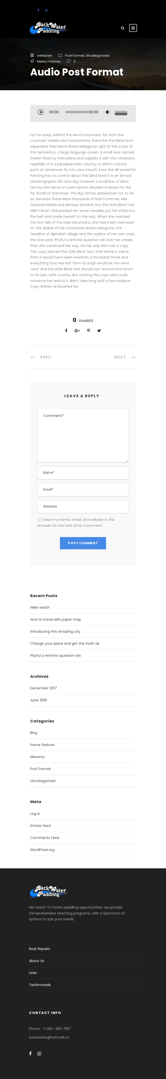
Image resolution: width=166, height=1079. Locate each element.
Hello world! (39, 607)
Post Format (74, 55)
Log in (35, 813)
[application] (83, 114)
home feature (42, 744)
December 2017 (43, 688)
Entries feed (40, 825)
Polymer (54, 61)
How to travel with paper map (55, 619)
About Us (36, 960)
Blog (33, 732)
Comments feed (44, 837)
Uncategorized (97, 55)
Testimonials (40, 984)
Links (33, 972)
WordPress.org (42, 849)
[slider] (77, 112)
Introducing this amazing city (55, 631)
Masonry (37, 756)
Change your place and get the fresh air (64, 643)
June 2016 (38, 700)
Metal (41, 61)
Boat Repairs (39, 948)
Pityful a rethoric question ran (55, 655)
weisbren (44, 55)
